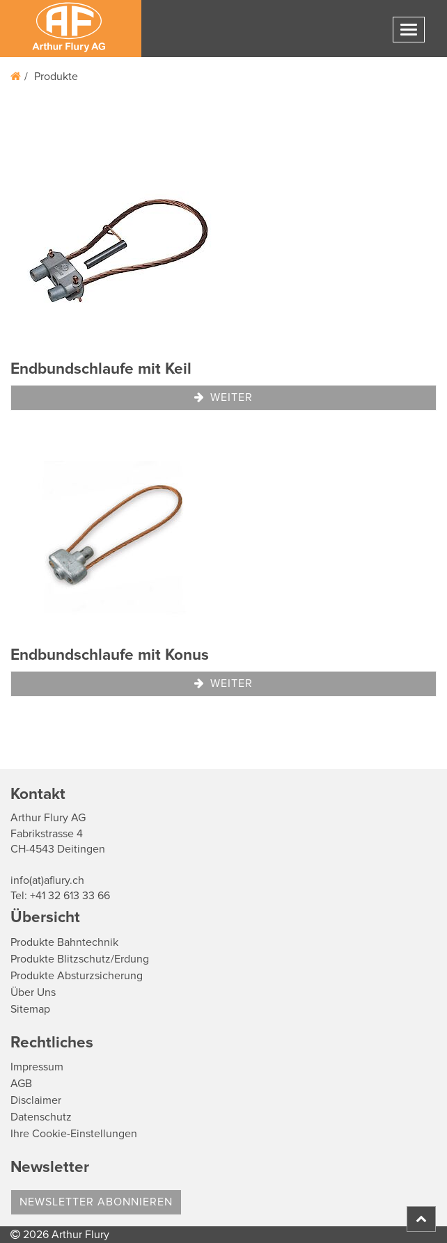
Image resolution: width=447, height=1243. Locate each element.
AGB (21, 1084)
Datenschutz (41, 1117)
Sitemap (30, 1009)
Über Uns (33, 992)
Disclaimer (35, 1100)
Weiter (223, 397)
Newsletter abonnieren (96, 1202)
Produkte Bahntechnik (64, 942)
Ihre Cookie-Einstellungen (73, 1134)
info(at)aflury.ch (47, 880)
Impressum (36, 1067)
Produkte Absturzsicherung (76, 976)
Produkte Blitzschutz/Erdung (79, 959)
